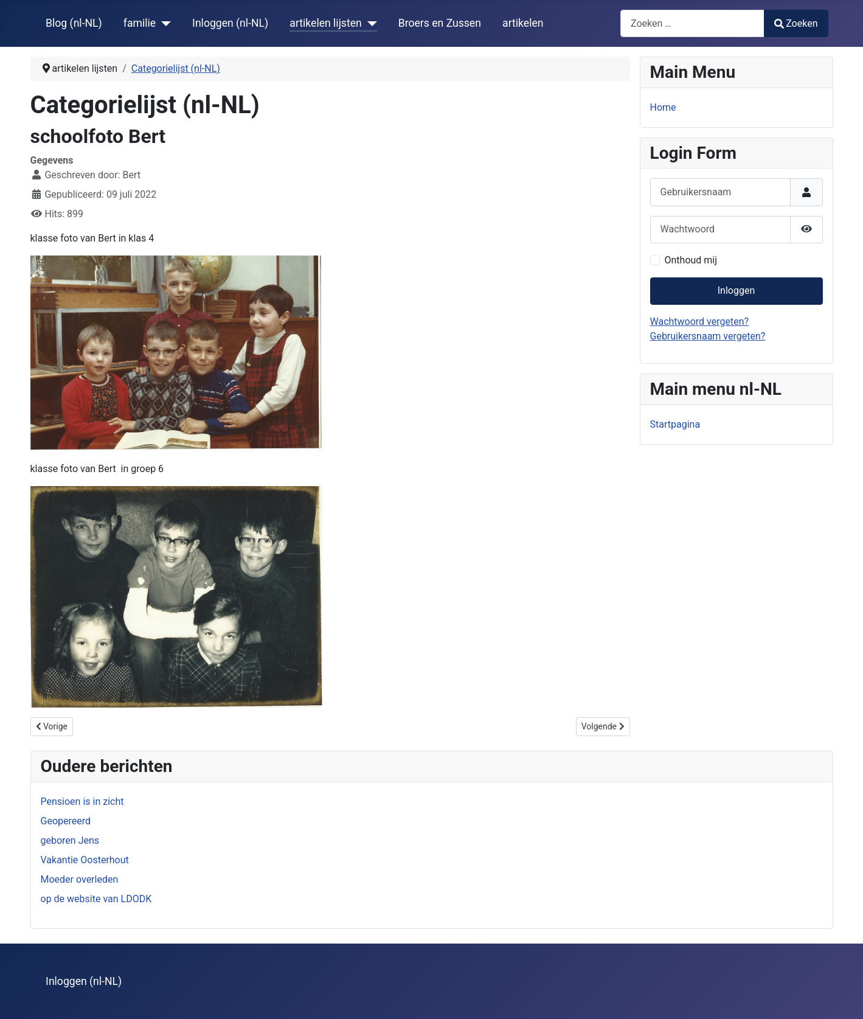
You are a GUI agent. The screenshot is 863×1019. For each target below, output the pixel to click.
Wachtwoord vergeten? (699, 321)
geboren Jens (70, 840)
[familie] (163, 23)
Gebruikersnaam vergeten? (708, 336)
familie (139, 23)
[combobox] (692, 23)
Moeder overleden (80, 879)
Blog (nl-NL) (74, 23)
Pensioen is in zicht (82, 801)
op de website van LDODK (96, 899)
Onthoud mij (691, 260)
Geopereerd (66, 821)
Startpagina (675, 424)
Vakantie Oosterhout (85, 860)
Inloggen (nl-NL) (230, 23)
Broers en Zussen (439, 23)
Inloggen (736, 290)
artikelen (522, 23)
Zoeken (796, 23)
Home (663, 107)
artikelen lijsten (325, 23)
